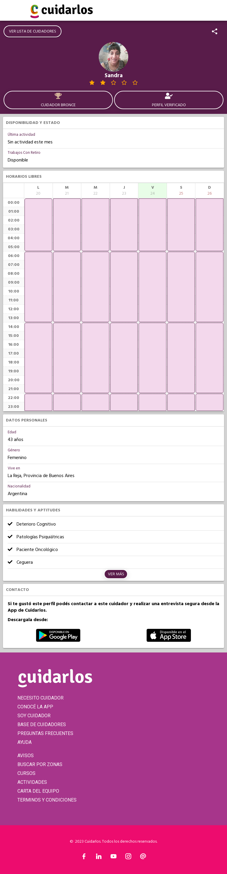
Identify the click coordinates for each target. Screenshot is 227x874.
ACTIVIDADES (32, 782)
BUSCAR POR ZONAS (39, 764)
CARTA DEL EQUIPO (38, 791)
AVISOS (25, 755)
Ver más (116, 574)
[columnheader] (38, 190)
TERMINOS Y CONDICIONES (47, 800)
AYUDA (24, 742)
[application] (38, 224)
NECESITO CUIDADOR (40, 698)
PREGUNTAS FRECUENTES (45, 733)
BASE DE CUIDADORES (41, 724)
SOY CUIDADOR (34, 715)
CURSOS (26, 773)
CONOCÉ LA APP (35, 707)
